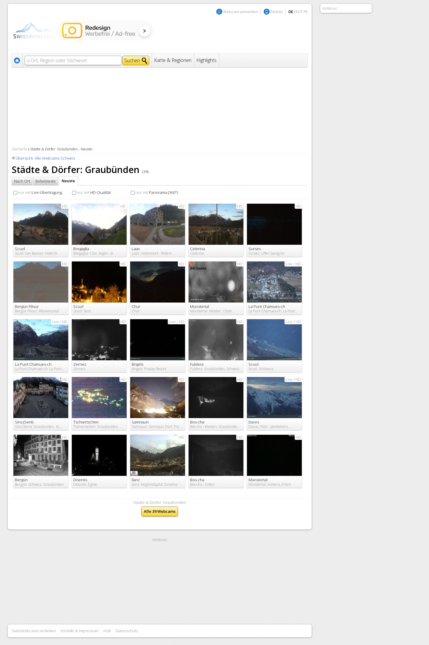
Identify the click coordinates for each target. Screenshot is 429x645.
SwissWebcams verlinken (34, 630)
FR (306, 11)
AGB (107, 630)
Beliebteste (45, 181)
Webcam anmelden (240, 11)
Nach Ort (22, 181)
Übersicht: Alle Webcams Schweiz (45, 158)
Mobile (277, 11)
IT (301, 11)
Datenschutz (127, 630)
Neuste (68, 180)
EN (296, 11)
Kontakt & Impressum (79, 630)
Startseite (19, 149)
